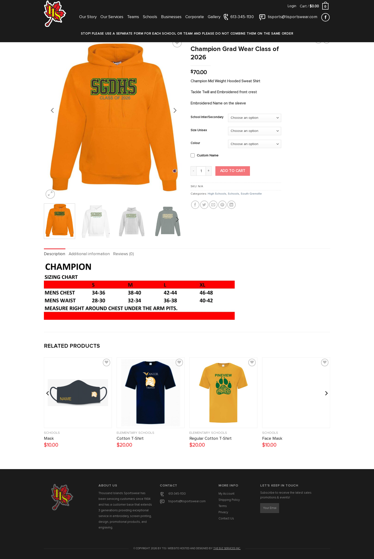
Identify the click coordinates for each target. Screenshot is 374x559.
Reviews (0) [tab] (123, 254)
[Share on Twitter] (204, 205)
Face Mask (272, 438)
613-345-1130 (177, 493)
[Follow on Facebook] (325, 17)
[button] (292, 6)
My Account (226, 493)
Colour (195, 143)
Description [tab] (54, 254)
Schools (150, 17)
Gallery (214, 17)
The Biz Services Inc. (227, 548)
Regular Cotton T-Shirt (210, 438)
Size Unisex (199, 130)
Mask (49, 438)
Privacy (223, 512)
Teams (133, 17)
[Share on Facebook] (195, 205)
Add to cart (232, 171)
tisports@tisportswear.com (187, 501)
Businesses (171, 17)
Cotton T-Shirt (130, 438)
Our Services (111, 17)
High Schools (217, 193)
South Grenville (251, 193)
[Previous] (52, 110)
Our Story (88, 17)
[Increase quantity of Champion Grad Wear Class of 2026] (209, 171)
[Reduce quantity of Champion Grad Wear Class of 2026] (193, 171)
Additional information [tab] (89, 254)
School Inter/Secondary (207, 117)
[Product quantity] (201, 171)
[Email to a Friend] (213, 205)
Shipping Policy (229, 500)
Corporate (194, 17)
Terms (222, 506)
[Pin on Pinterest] (222, 205)
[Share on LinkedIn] (231, 205)
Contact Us (226, 518)
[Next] (174, 110)
